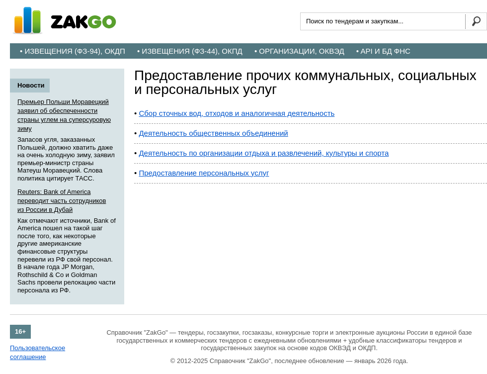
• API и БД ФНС (383, 51)
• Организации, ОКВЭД (299, 51)
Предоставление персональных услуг (204, 173)
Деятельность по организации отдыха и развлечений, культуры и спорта (264, 153)
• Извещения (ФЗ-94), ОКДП (72, 51)
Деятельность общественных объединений (213, 133)
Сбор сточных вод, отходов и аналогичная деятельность (236, 113)
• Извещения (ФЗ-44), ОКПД (190, 51)
